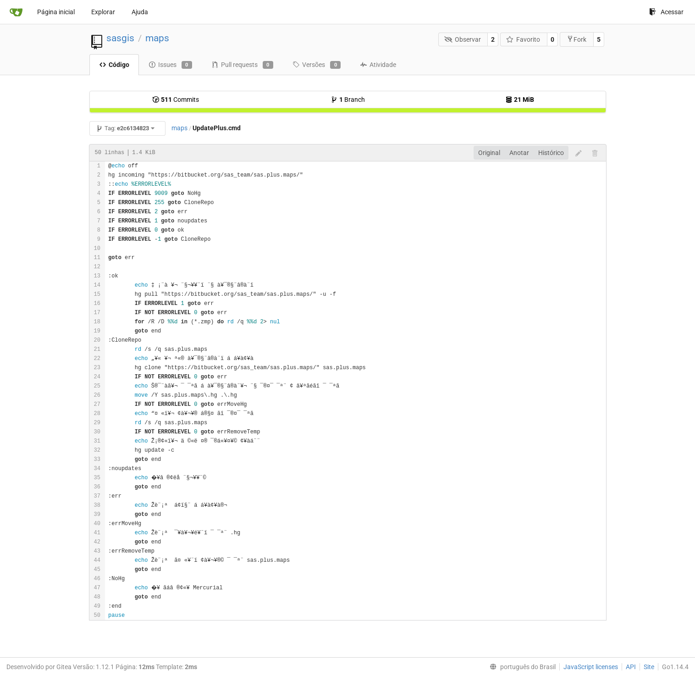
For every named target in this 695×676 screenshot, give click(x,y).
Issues (170, 65)
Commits (175, 99)
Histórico (551, 152)
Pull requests (242, 65)
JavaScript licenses (590, 666)
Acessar (666, 12)
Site (649, 666)
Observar (462, 39)
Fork (576, 39)
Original (489, 152)
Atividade (378, 64)
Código (114, 64)
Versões (316, 65)
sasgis (120, 38)
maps (157, 38)
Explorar (103, 12)
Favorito (523, 39)
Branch (348, 99)
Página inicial (56, 12)
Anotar (519, 152)
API (631, 666)
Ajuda (140, 12)
